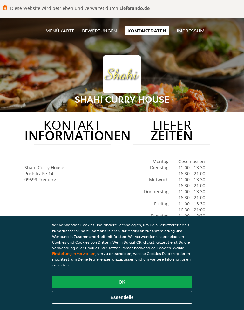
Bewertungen (99, 30)
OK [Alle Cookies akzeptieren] (122, 282)
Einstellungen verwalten (73, 253)
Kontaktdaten (146, 30)
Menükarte (59, 30)
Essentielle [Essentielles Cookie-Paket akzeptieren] (121, 297)
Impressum (191, 30)
